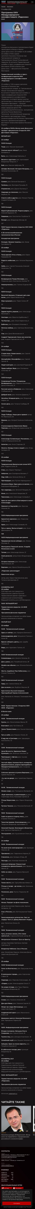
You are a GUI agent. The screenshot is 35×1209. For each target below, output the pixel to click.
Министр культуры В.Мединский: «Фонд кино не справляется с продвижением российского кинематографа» (15, 1137)
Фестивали (10, 6)
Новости (3, 1132)
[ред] (3, 19)
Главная (3, 6)
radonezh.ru (12, 1093)
